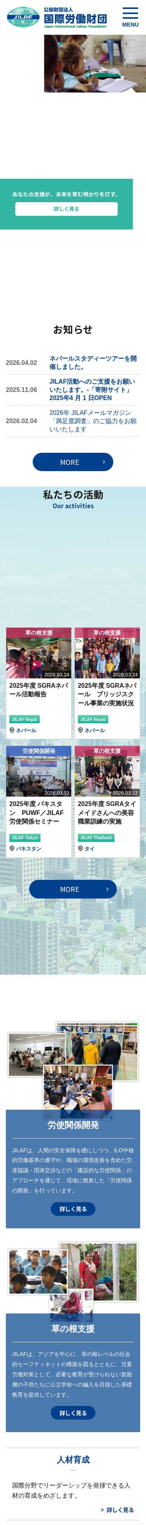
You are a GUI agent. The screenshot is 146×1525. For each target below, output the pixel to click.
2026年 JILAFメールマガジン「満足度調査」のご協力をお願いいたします (93, 420)
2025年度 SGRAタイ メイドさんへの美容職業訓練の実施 (110, 813)
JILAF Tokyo (25, 837)
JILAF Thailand (96, 837)
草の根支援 (39, 633)
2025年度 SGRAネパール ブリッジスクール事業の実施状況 (107, 694)
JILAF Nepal (24, 719)
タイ (89, 849)
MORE (69, 462)
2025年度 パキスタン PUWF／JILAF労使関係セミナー (36, 813)
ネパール (26, 730)
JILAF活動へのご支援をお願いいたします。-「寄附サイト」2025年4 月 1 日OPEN (92, 389)
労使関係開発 (39, 751)
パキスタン (28, 849)
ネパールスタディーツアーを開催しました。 (93, 362)
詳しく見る (90, 208)
